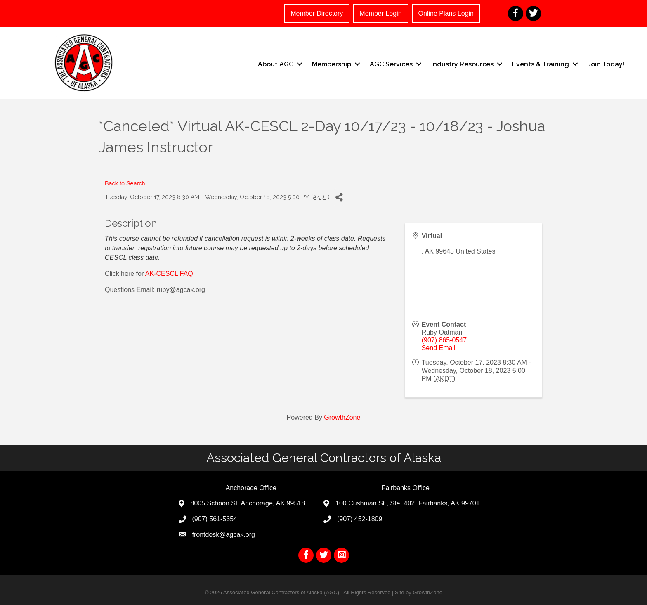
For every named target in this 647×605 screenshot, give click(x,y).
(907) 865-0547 (444, 340)
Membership (331, 64)
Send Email (439, 347)
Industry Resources (462, 64)
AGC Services (391, 64)
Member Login (380, 13)
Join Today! (606, 64)
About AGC (275, 64)
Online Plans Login (446, 13)
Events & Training (540, 64)
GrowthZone (342, 417)
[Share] (339, 197)
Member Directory (316, 13)
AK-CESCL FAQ (169, 273)
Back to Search (125, 183)
